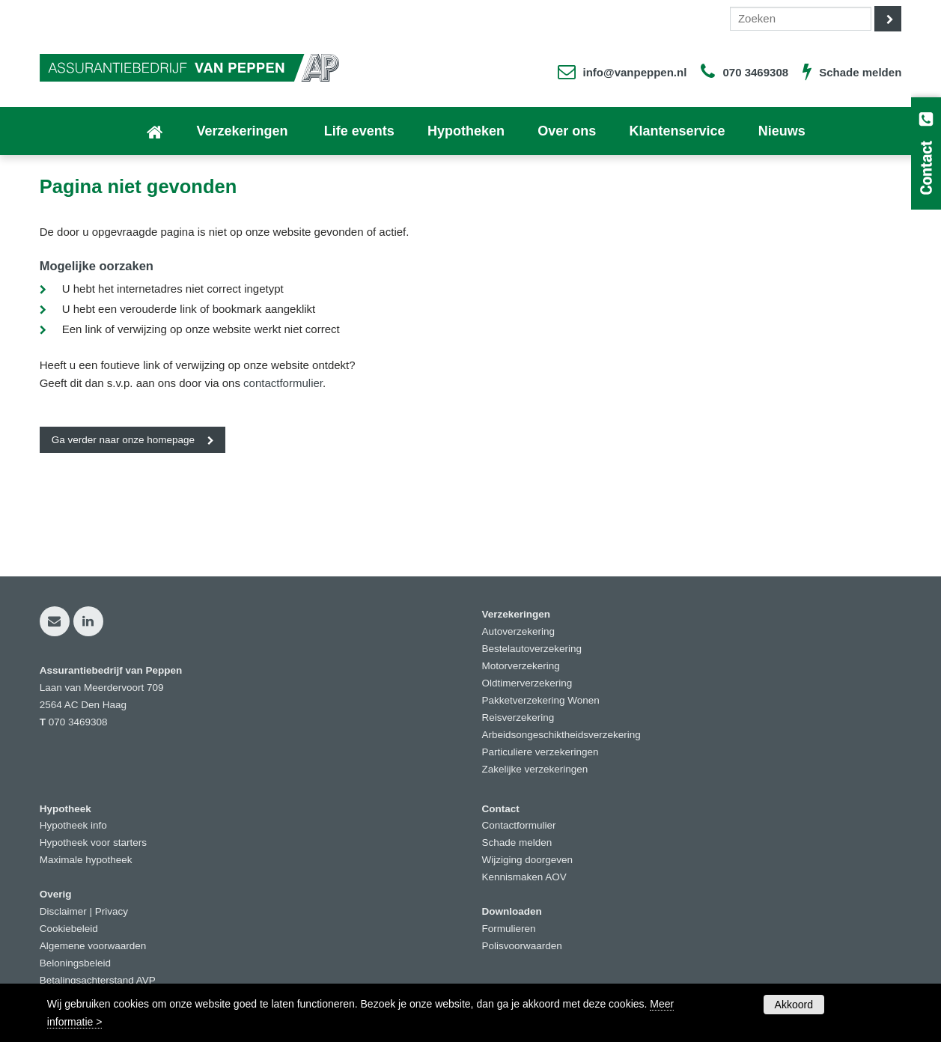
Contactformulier (519, 825)
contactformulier (283, 383)
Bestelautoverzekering (532, 648)
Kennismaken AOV (524, 877)
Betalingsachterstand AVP (98, 980)
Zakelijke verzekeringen (535, 769)
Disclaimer (63, 911)
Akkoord (794, 1005)
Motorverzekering (521, 665)
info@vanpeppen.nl (635, 72)
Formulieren (509, 928)
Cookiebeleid (69, 928)
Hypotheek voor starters (93, 842)
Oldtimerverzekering (527, 683)
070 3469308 (755, 72)
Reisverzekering (518, 717)
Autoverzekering (518, 631)
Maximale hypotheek (86, 859)
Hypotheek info (73, 825)
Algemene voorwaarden (93, 945)
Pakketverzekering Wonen (541, 700)
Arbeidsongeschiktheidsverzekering (561, 734)
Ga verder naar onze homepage (123, 439)
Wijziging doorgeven (527, 859)
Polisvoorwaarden (522, 945)
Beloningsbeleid (75, 963)
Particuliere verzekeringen (540, 752)
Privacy (111, 911)
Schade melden (860, 72)
